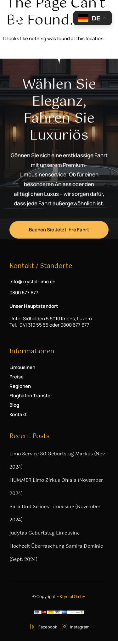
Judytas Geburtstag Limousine (44, 533)
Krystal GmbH (73, 596)
